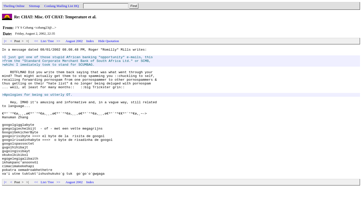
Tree (51, 41)
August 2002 (74, 41)
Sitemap (34, 6)
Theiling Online (14, 6)
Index (90, 41)
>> (58, 41)
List (43, 41)
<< (36, 41)
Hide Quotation (108, 41)
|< (5, 41)
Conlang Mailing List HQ (61, 6)
